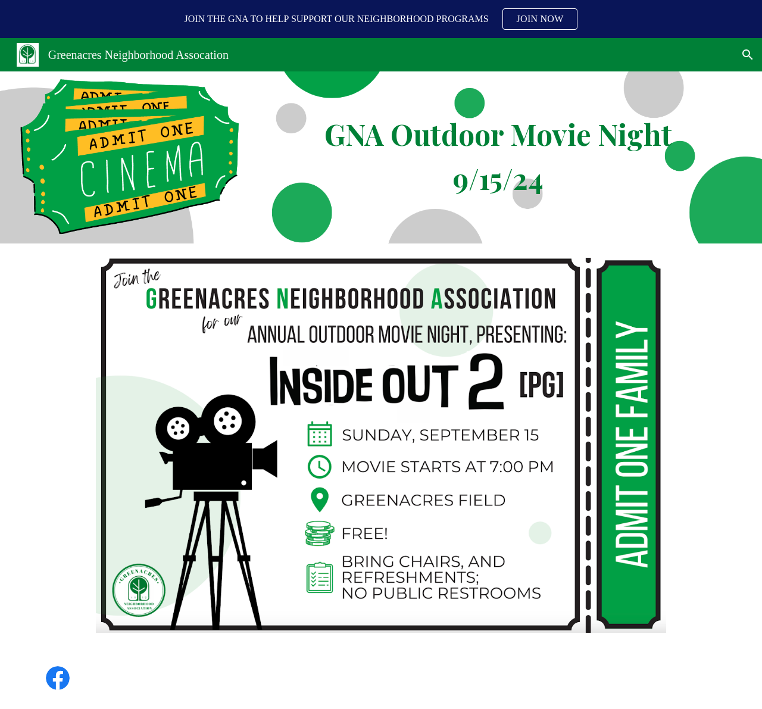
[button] (747, 54)
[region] (381, 19)
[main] (498, 157)
